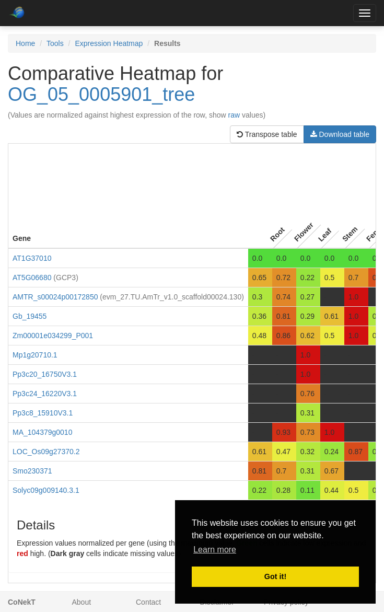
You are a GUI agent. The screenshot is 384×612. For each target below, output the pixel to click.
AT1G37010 (32, 258)
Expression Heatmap (109, 43)
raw (234, 115)
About (81, 602)
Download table (339, 134)
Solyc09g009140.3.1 (46, 490)
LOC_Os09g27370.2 (46, 451)
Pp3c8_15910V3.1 (43, 413)
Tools (55, 43)
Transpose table (267, 134)
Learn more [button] (214, 549)
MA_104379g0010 (42, 432)
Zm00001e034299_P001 (53, 335)
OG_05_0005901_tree (101, 94)
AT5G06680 (32, 277)
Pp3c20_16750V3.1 (45, 374)
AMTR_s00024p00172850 (55, 297)
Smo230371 (32, 471)
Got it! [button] (275, 576)
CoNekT (22, 602)
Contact (148, 602)
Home (25, 43)
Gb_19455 (29, 316)
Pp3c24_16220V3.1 (45, 393)
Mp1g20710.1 (35, 355)
